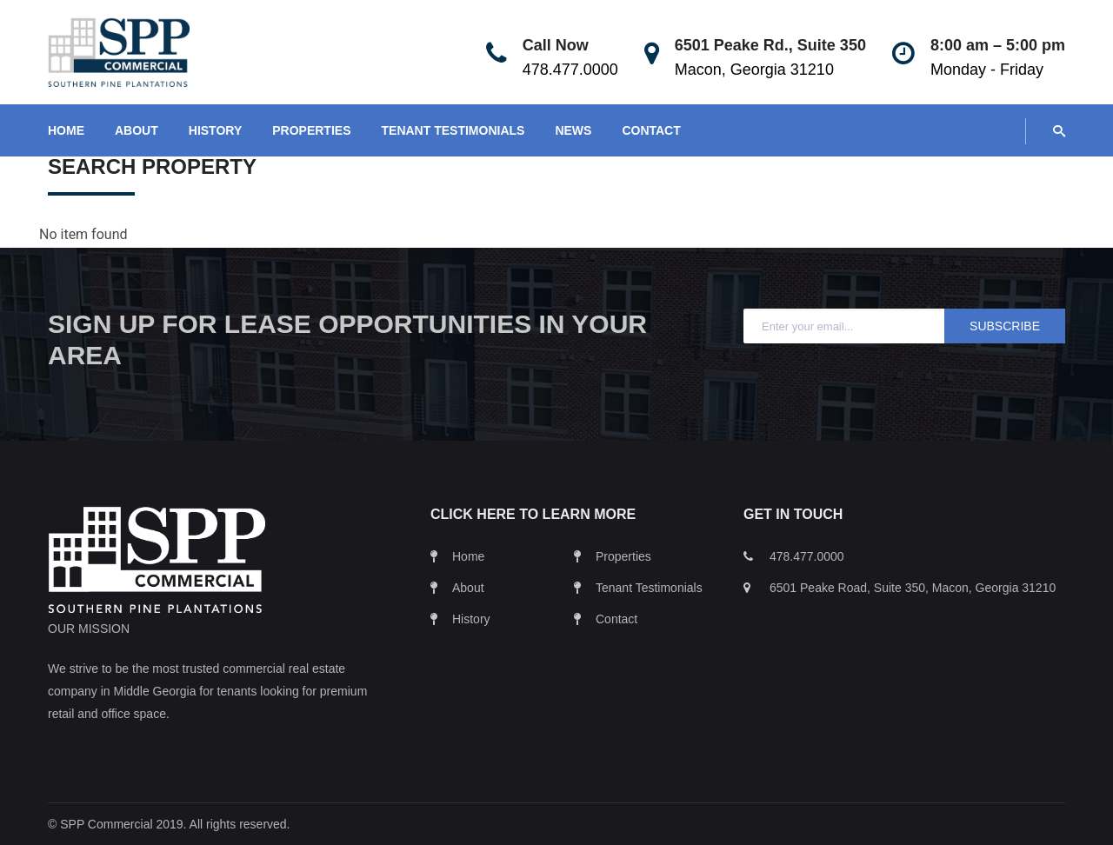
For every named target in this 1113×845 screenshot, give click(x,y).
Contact (616, 619)
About (468, 588)
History (471, 619)
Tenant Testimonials (649, 588)
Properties (623, 556)
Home (468, 556)
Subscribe (1005, 326)
